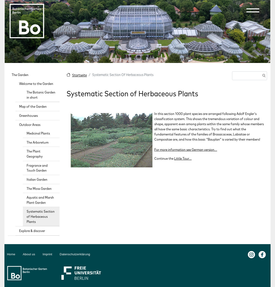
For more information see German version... (185, 149)
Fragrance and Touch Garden (37, 168)
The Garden (20, 75)
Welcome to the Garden (36, 83)
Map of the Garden (33, 106)
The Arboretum (38, 142)
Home (11, 254)
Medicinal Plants (38, 133)
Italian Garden (37, 179)
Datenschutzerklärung (75, 254)
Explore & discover (32, 230)
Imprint (47, 254)
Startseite (79, 75)
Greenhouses (28, 115)
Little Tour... (183, 158)
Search (263, 76)
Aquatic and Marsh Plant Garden (40, 200)
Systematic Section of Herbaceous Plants (41, 216)
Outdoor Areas (29, 124)
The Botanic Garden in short (41, 95)
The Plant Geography (35, 154)
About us (29, 254)
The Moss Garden (39, 188)
